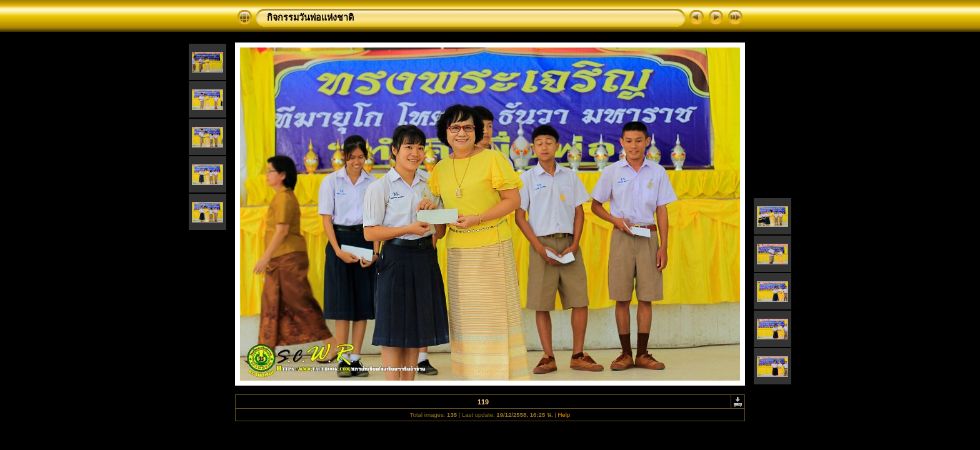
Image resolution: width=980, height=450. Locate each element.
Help (564, 414)
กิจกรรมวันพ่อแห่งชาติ (310, 17)
